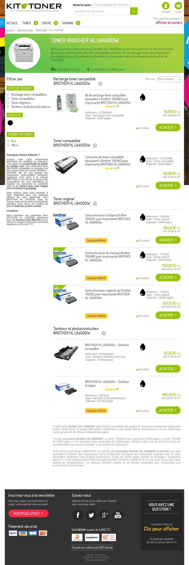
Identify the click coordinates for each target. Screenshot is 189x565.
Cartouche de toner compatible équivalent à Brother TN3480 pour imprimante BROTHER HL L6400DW (107, 161)
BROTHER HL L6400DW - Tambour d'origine (107, 384)
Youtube (118, 515)
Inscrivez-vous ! (27, 513)
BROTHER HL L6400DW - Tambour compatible (107, 347)
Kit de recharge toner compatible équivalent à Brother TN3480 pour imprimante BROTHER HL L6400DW (107, 99)
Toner (27, 23)
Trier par (149, 79)
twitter (91, 515)
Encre (47, 23)
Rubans (68, 23)
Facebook (78, 515)
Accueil (12, 23)
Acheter (166, 127)
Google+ (104, 515)
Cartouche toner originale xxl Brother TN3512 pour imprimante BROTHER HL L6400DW (108, 294)
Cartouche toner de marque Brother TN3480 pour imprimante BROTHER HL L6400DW (107, 256)
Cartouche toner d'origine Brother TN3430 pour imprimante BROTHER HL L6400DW (107, 219)
